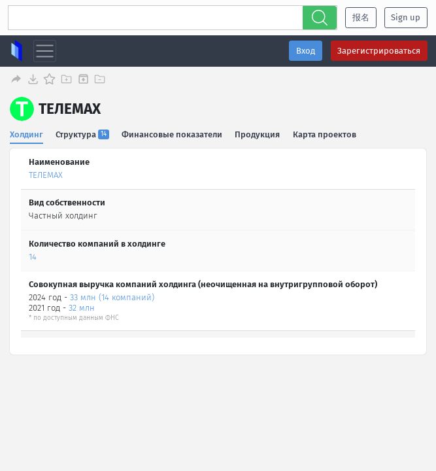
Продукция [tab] (257, 134)
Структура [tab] (83, 134)
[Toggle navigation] (44, 51)
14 (33, 256)
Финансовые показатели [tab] (172, 134)
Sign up (405, 17)
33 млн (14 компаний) (112, 297)
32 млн (82, 308)
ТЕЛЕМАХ (46, 175)
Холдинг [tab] (26, 134)
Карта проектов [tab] (325, 134)
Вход (305, 51)
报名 (360, 17)
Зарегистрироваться (378, 51)
